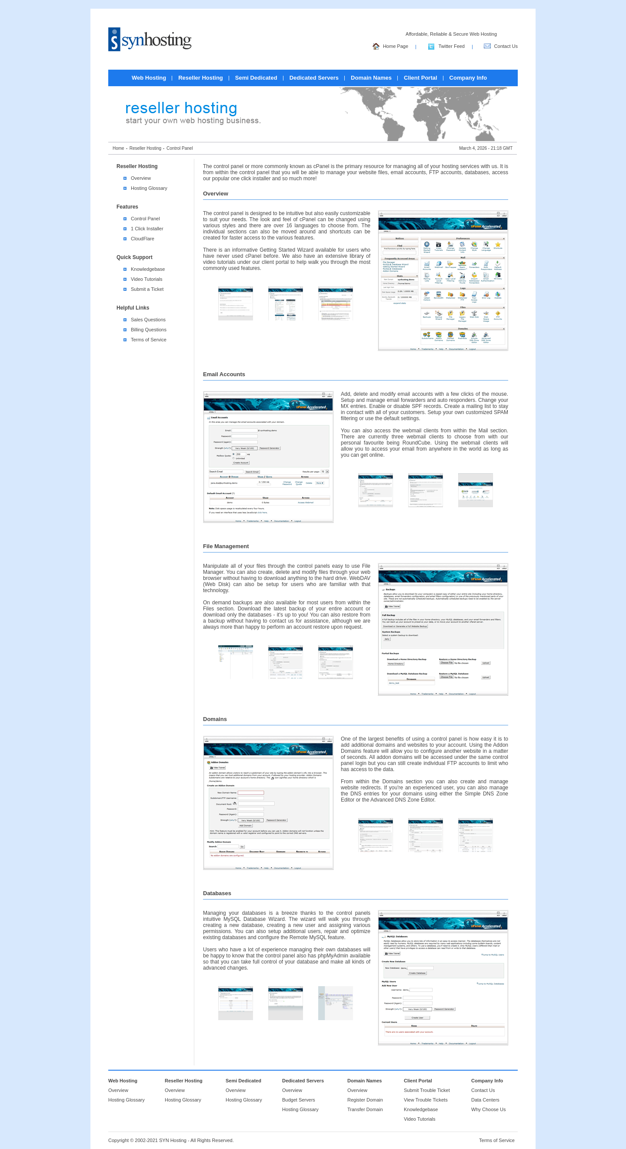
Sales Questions (148, 319)
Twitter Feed (446, 47)
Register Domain (365, 1099)
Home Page (390, 47)
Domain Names (371, 77)
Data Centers (485, 1099)
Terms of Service (148, 339)
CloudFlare (142, 238)
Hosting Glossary (149, 188)
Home (118, 148)
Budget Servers (298, 1099)
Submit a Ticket (147, 289)
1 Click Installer (147, 228)
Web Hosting (149, 77)
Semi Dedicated (256, 77)
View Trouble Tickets (426, 1099)
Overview (141, 178)
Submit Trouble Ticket (427, 1090)
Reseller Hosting (200, 77)
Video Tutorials (147, 279)
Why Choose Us (488, 1109)
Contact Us (501, 47)
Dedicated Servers (314, 77)
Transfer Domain (365, 1109)
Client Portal (420, 77)
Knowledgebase (148, 269)
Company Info (468, 77)
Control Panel (145, 218)
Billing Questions (148, 329)
